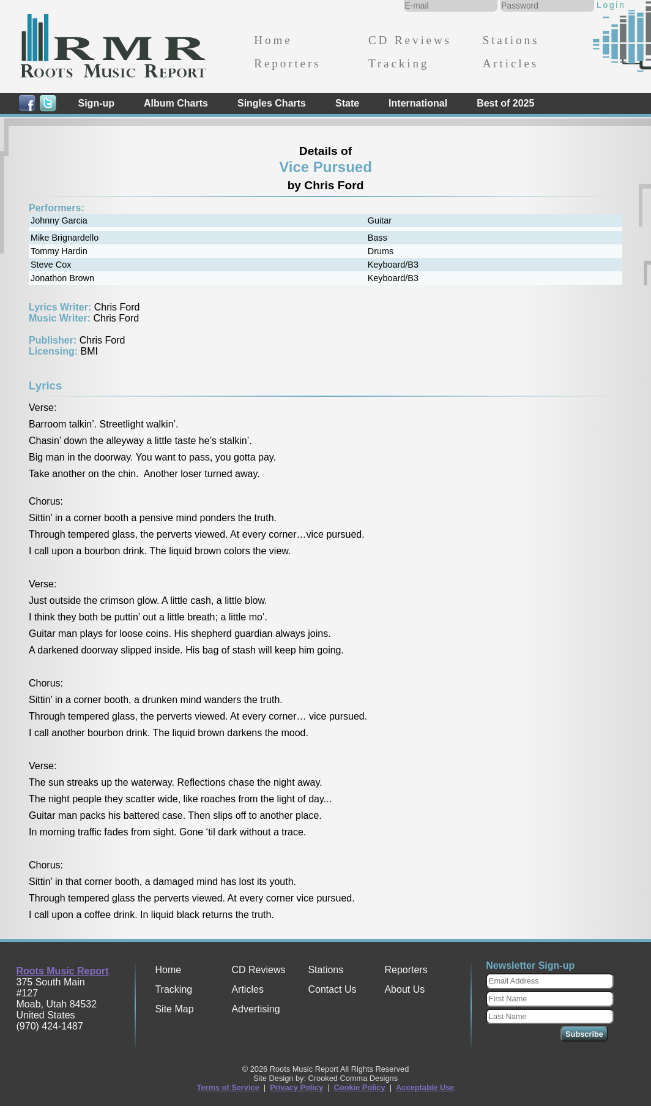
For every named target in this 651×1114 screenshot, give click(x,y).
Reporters (287, 63)
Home (273, 40)
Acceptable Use (425, 1087)
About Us (404, 989)
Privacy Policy (296, 1087)
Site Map (174, 1009)
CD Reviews (410, 40)
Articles (510, 63)
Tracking (398, 63)
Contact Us (332, 989)
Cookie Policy (359, 1087)
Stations (511, 40)
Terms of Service (228, 1087)
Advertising (255, 1009)
